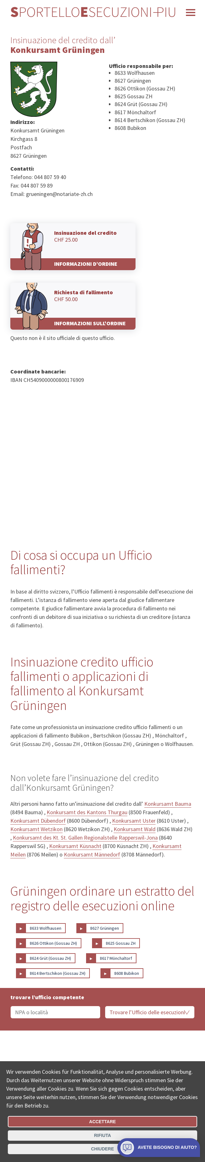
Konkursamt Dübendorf (38, 820)
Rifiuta (102, 1135)
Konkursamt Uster (134, 820)
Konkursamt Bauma (167, 803)
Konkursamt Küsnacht (75, 846)
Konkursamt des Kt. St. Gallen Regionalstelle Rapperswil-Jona (85, 837)
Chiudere (102, 1148)
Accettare (102, 1121)
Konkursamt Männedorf (92, 854)
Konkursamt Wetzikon (36, 829)
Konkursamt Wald (135, 829)
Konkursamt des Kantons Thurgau (87, 812)
